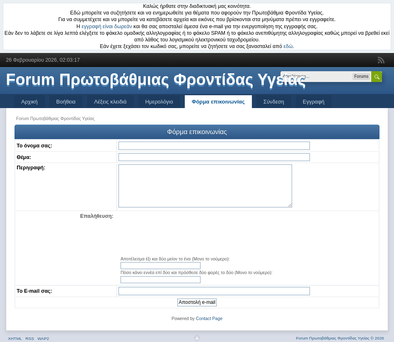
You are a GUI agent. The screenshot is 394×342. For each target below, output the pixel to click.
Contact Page (209, 318)
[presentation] (248, 234)
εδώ (287, 46)
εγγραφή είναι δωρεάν (107, 26)
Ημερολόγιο (159, 102)
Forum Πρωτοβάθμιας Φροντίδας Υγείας (156, 79)
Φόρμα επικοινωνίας (218, 102)
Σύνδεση (273, 102)
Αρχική (29, 102)
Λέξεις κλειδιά (110, 102)
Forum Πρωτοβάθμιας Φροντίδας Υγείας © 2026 (340, 338)
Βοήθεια (66, 102)
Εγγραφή (313, 102)
